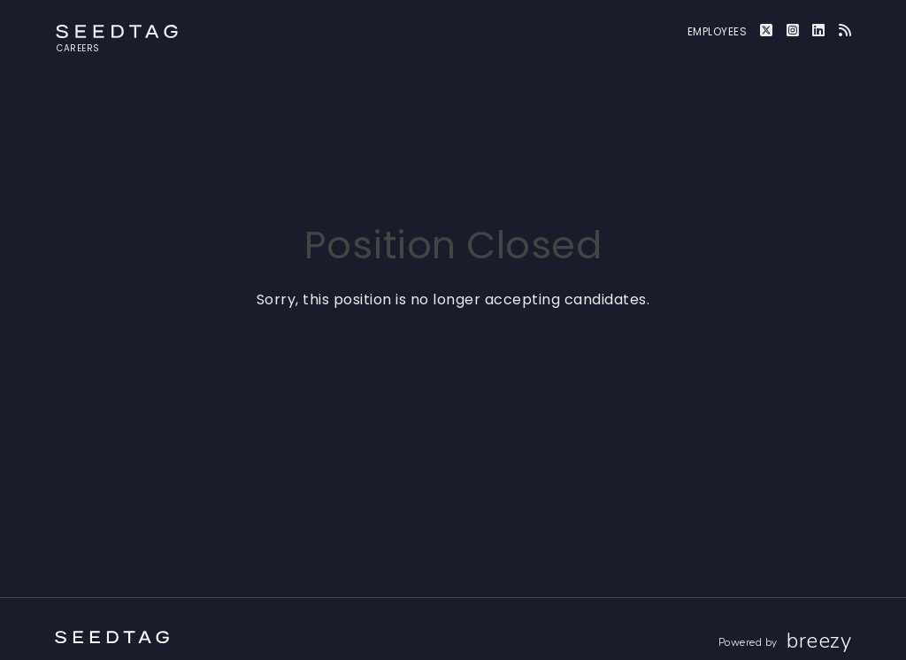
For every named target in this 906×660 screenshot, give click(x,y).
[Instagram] (793, 30)
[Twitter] (766, 30)
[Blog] (845, 30)
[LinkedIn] (818, 30)
